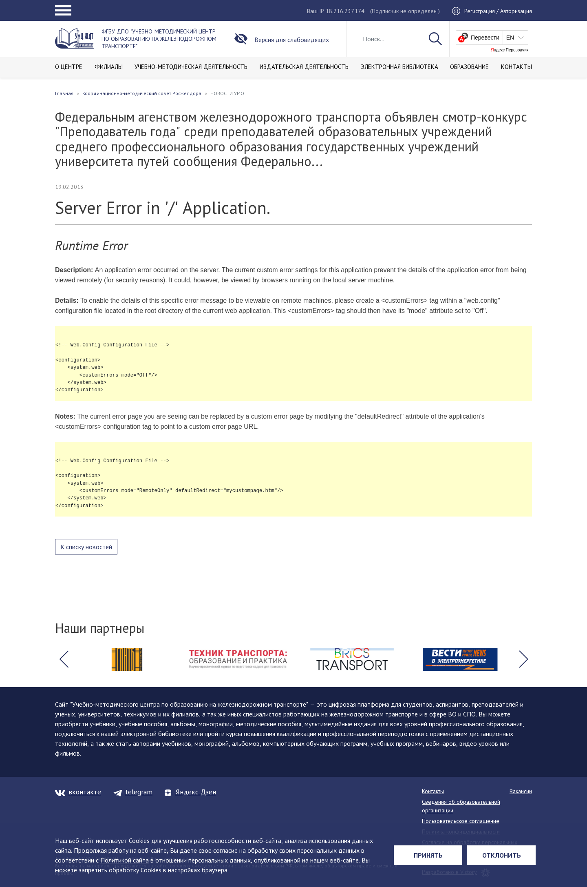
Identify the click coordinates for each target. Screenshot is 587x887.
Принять (428, 855)
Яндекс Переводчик (509, 50)
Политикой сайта (124, 860)
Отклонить (501, 855)
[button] (63, 659)
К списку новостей (86, 547)
